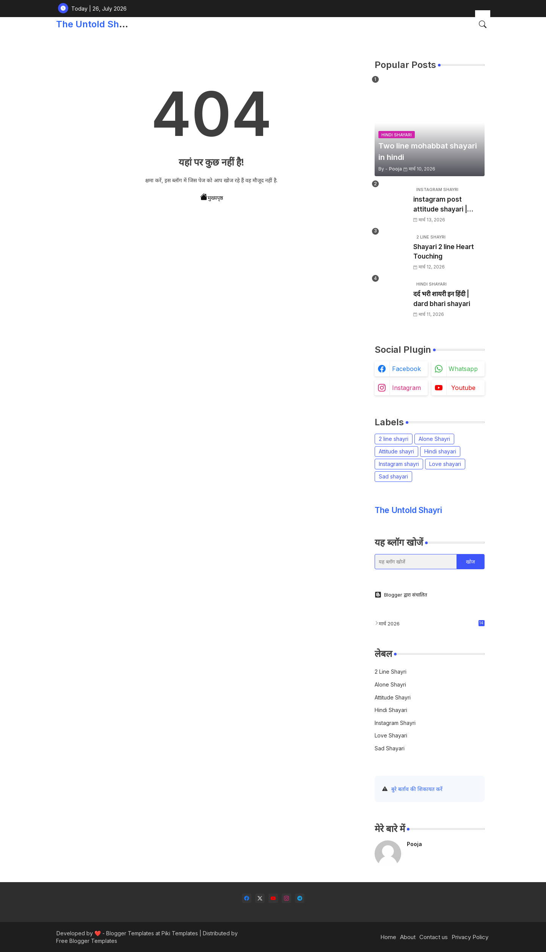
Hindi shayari (440, 451)
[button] (482, 24)
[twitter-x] (260, 898)
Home (388, 937)
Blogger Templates (130, 933)
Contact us (433, 937)
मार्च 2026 (432, 623)
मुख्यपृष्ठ (211, 197)
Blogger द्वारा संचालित (401, 594)
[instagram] (286, 898)
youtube (463, 388)
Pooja (414, 844)
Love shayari (445, 464)
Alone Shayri (434, 439)
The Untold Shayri (95, 24)
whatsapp (463, 369)
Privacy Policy (470, 937)
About (408, 937)
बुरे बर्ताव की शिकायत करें (416, 789)
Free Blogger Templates (86, 941)
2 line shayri (393, 439)
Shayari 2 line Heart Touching (443, 251)
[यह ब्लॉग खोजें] (416, 561)
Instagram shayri (399, 464)
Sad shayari (393, 476)
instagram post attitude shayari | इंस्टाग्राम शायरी (440, 205)
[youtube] (273, 898)
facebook (406, 369)
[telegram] (299, 898)
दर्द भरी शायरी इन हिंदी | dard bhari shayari (441, 299)
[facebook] (246, 898)
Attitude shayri (396, 451)
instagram (406, 388)
